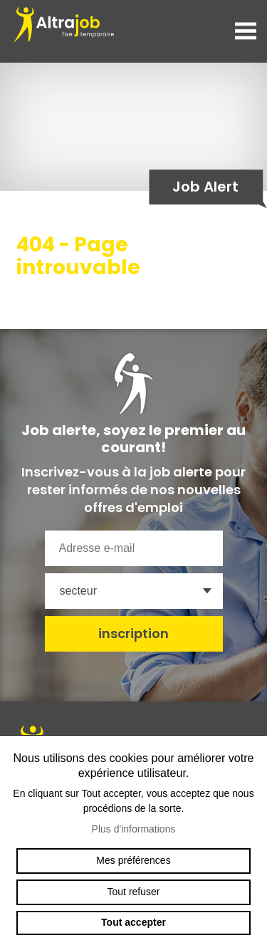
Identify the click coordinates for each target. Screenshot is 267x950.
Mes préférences (133, 860)
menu (245, 31)
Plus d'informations (134, 829)
